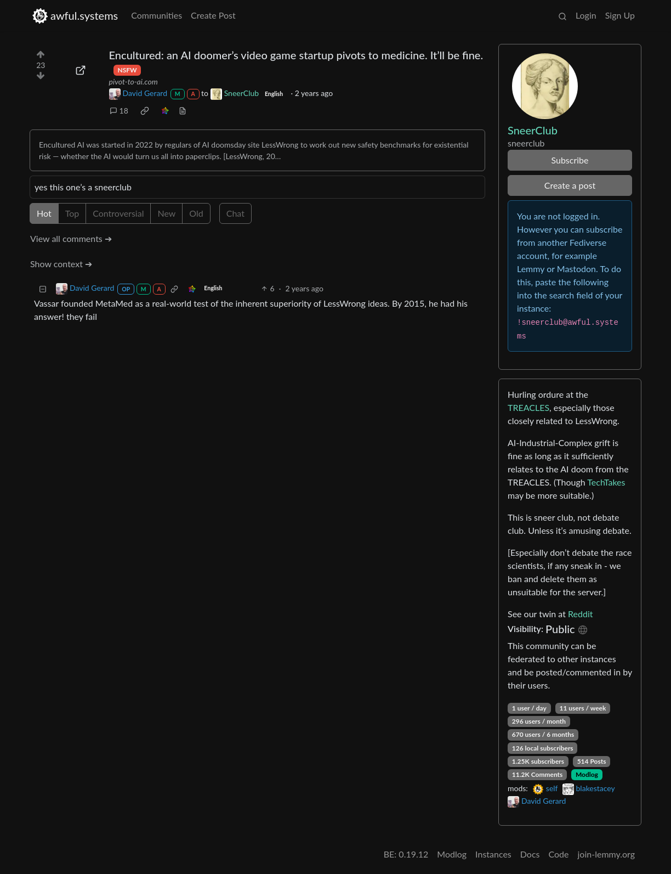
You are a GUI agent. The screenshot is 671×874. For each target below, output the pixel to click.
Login (586, 15)
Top (72, 213)
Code (559, 854)
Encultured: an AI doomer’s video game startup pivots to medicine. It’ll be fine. (296, 54)
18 (119, 110)
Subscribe (569, 160)
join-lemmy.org (606, 854)
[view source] (182, 110)
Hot (44, 213)
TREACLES (528, 407)
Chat (235, 213)
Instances (493, 854)
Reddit (580, 613)
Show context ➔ (61, 263)
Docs (530, 854)
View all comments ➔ (71, 238)
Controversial (118, 213)
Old (196, 213)
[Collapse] (43, 288)
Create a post (569, 185)
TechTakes (606, 482)
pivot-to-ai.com (133, 81)
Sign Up (620, 15)
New (166, 213)
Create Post (213, 15)
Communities (156, 15)
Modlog (587, 774)
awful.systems (75, 16)
